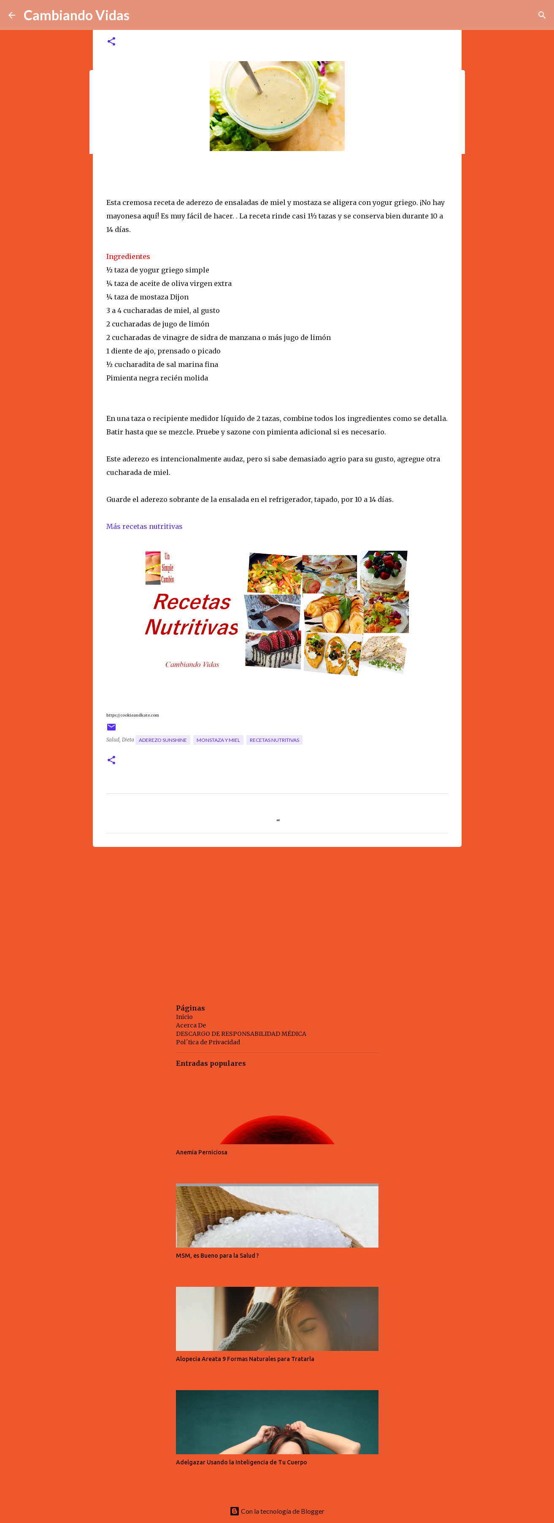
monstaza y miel (218, 740)
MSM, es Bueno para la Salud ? (217, 1255)
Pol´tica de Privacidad (208, 1042)
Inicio (184, 1017)
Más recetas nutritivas (145, 526)
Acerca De (191, 1025)
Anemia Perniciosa (201, 1152)
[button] (111, 42)
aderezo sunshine (163, 740)
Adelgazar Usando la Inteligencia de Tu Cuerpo (241, 1462)
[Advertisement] (277, 919)
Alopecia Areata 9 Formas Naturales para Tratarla (245, 1359)
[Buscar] (542, 15)
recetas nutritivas (274, 740)
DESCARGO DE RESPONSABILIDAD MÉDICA (241, 1034)
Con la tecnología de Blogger (277, 1511)
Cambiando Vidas (77, 15)
